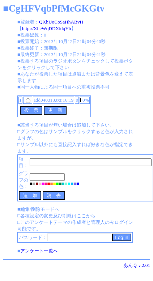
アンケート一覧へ (39, 251)
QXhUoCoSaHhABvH (61, 22)
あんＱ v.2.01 (136, 265)
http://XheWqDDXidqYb (46, 28)
